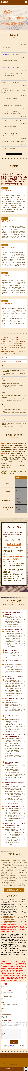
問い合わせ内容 (5, 1020)
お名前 (3, 983)
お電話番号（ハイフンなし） (8, 996)
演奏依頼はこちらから (14, 890)
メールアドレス (5, 990)
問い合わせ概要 (5, 1014)
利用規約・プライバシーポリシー (9, 67)
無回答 (14, 1004)
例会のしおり (6, 54)
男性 (3, 1004)
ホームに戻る (4, 1056)
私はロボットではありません (10, 1035)
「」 (19, 198)
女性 (8, 1004)
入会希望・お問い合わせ (12, 1068)
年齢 (2, 1008)
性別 (2, 1002)
